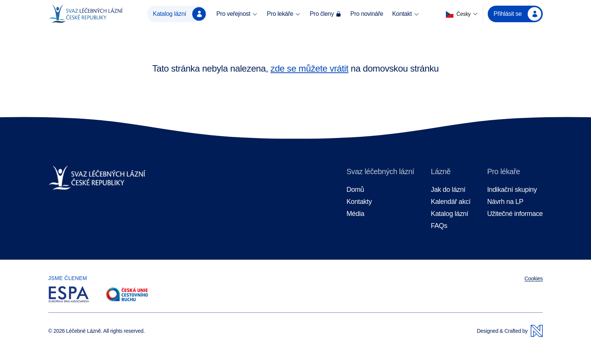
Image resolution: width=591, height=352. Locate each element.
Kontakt (405, 14)
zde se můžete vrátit (310, 68)
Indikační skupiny (512, 189)
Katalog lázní (179, 14)
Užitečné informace (515, 213)
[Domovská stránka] (85, 14)
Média (355, 213)
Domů (355, 189)
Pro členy (325, 14)
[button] (462, 14)
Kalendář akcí (450, 201)
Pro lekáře (284, 14)
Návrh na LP (505, 201)
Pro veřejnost (237, 14)
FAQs (439, 226)
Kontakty (359, 201)
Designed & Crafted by (510, 331)
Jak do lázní (448, 189)
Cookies (533, 278)
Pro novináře (367, 14)
